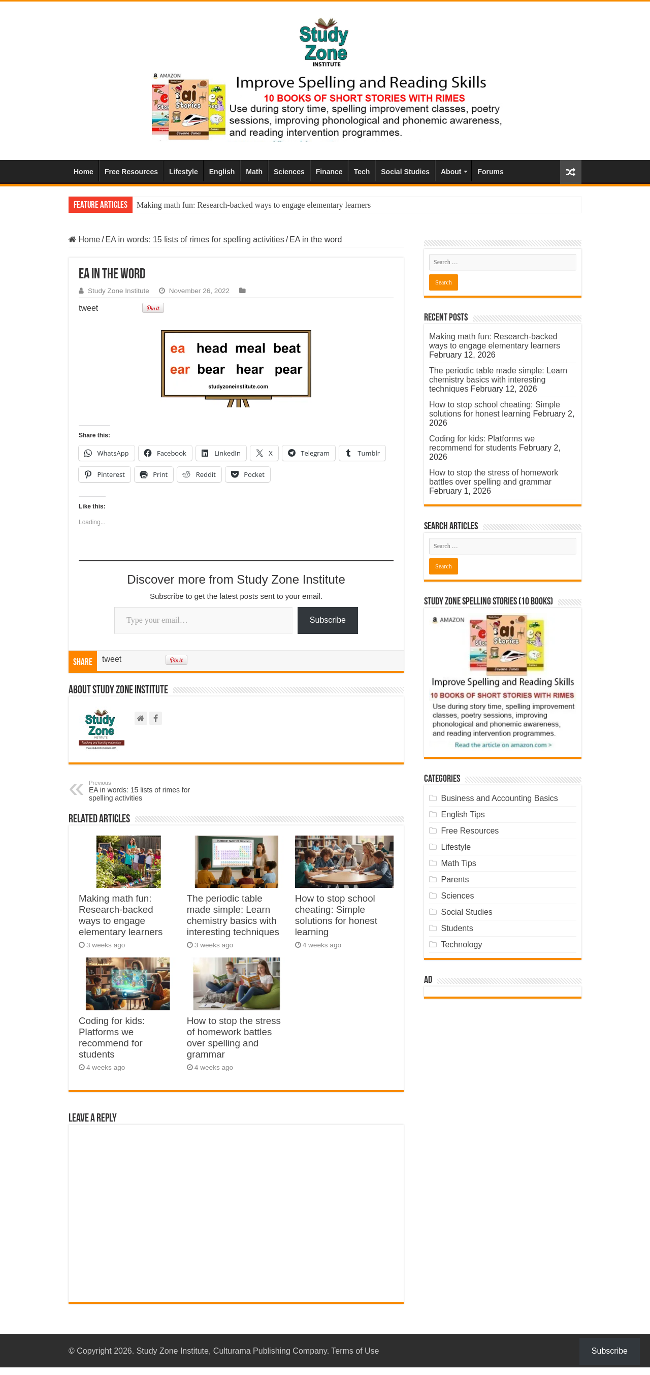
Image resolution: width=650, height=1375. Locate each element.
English (222, 172)
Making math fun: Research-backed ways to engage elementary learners (254, 205)
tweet (88, 308)
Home (83, 172)
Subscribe (328, 620)
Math (254, 172)
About (451, 172)
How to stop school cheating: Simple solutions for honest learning (336, 915)
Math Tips (458, 863)
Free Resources (131, 172)
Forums (490, 172)
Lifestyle (183, 172)
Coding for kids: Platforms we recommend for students (112, 1037)
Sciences (289, 172)
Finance (329, 172)
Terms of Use (355, 1351)
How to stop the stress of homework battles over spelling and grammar (234, 1037)
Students (457, 928)
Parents (455, 879)
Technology (461, 944)
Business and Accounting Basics (499, 798)
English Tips (462, 814)
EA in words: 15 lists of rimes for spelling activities (195, 239)
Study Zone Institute (118, 291)
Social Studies (405, 172)
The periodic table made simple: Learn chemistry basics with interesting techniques (233, 915)
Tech (362, 172)
